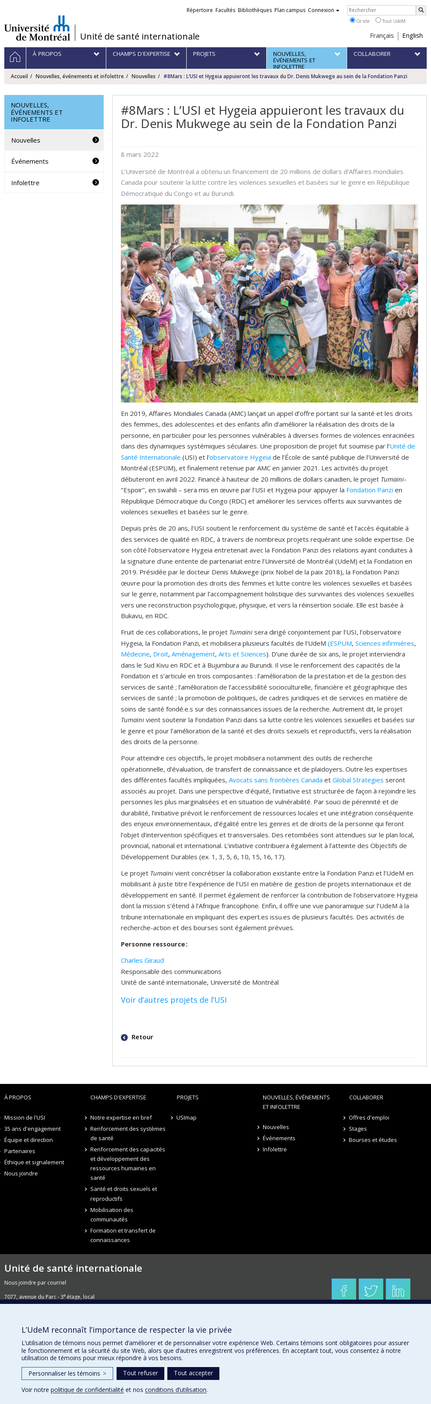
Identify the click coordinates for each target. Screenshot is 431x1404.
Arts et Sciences (242, 654)
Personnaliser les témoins (67, 1373)
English (412, 35)
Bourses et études (373, 1140)
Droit (160, 654)
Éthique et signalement (34, 1162)
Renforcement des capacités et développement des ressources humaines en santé (127, 1163)
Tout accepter (193, 1373)
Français (382, 35)
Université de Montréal (37, 28)
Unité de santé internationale (140, 36)
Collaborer (366, 1097)
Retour (141, 1036)
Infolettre (25, 182)
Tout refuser (140, 1373)
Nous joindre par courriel (35, 1282)
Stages (358, 1128)
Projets (188, 1097)
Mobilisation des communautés (111, 1214)
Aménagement (193, 654)
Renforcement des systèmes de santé (128, 1133)
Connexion (323, 10)
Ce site (359, 20)
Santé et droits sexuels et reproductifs (123, 1193)
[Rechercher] (421, 10)
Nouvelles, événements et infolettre (80, 76)
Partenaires (19, 1151)
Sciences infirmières (384, 643)
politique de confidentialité (87, 1390)
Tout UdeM (391, 20)
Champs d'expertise (118, 1097)
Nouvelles (144, 76)
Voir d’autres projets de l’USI (174, 1000)
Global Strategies (358, 779)
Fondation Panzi (369, 489)
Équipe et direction (28, 1140)
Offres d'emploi (369, 1117)
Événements (30, 161)
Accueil (19, 76)
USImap (187, 1117)
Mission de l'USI (24, 1117)
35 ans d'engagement (32, 1128)
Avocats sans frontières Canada (276, 779)
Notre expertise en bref (121, 1117)
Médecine (135, 654)
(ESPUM (340, 643)
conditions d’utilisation (175, 1390)
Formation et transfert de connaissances (123, 1235)
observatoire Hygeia (240, 457)
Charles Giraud (142, 960)
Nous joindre (21, 1173)
